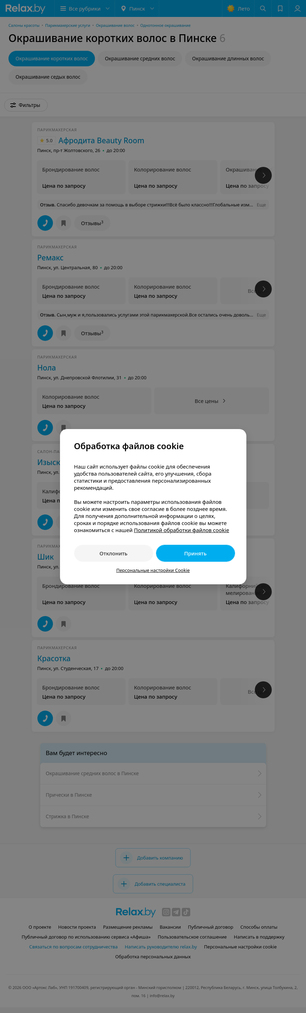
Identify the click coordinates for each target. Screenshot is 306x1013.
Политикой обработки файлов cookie (181, 529)
